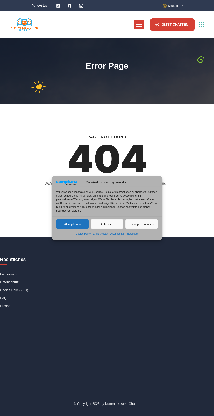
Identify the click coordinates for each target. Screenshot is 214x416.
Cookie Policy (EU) (14, 290)
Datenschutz (9, 282)
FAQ (3, 298)
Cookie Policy (83, 233)
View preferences (142, 224)
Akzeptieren (72, 224)
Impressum (132, 233)
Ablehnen (106, 224)
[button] (175, 6)
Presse (5, 306)
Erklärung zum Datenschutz (108, 233)
